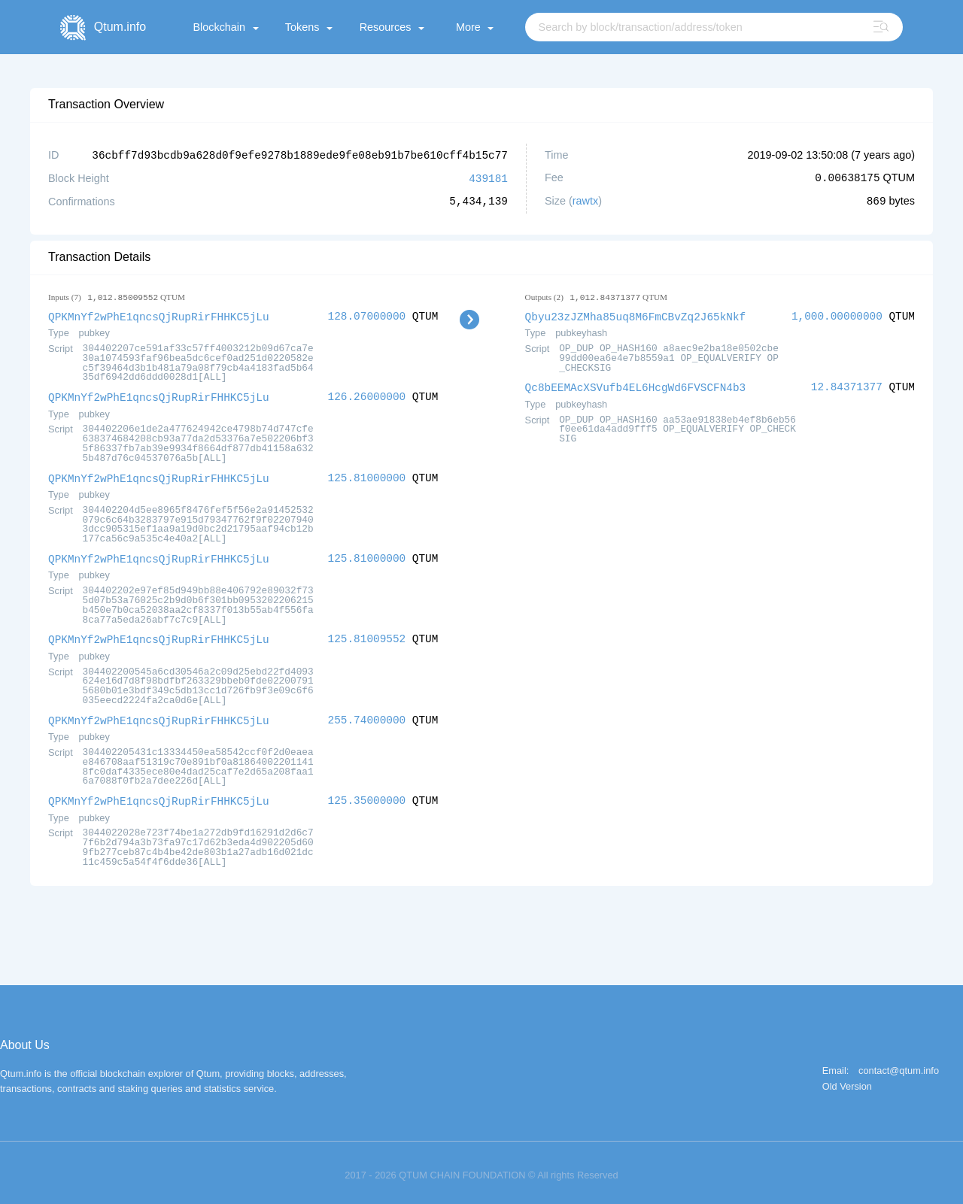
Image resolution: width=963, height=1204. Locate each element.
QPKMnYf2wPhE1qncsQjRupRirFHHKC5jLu (158, 315)
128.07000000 (367, 315)
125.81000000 (367, 475)
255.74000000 (367, 715)
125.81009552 (367, 634)
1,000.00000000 (836, 315)
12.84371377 (846, 385)
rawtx (585, 200)
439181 (488, 177)
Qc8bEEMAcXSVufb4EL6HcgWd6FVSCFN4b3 (635, 385)
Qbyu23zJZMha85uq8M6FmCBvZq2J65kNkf (635, 315)
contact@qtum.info (898, 1064)
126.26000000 (367, 394)
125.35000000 (367, 794)
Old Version (847, 1080)
